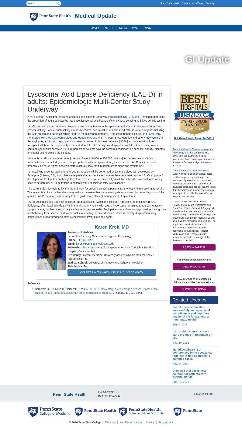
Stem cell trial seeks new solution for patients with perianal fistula (189, 373)
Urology (146, 27)
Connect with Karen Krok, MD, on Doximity (111, 272)
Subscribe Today (194, 289)
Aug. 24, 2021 (181, 381)
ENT (106, 27)
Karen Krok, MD (112, 227)
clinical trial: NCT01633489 (124, 116)
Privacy (150, 422)
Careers (186, 3)
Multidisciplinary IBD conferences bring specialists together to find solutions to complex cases (193, 354)
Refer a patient (194, 247)
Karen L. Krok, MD (149, 133)
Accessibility (165, 422)
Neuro (123, 27)
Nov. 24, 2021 (181, 363)
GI (113, 27)
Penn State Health (170, 3)
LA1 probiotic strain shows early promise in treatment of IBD (192, 334)
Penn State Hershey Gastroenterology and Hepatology (59, 137)
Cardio (95, 27)
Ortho (134, 27)
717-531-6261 (85, 239)
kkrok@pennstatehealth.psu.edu (95, 243)
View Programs (194, 266)
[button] (58, 3)
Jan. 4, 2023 (180, 324)
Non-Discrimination (130, 422)
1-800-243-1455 (203, 393)
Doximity (210, 3)
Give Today (197, 3)
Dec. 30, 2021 (181, 342)
